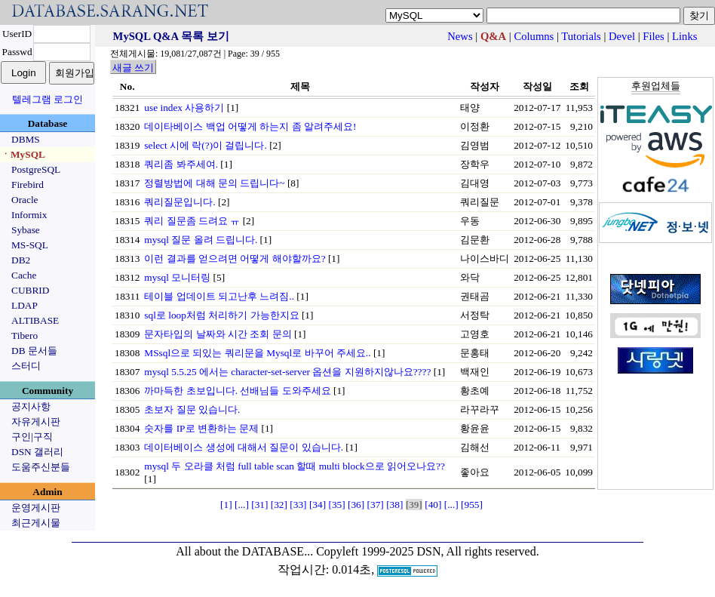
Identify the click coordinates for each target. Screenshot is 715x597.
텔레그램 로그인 (47, 99)
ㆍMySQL (23, 154)
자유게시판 (35, 421)
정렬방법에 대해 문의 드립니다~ (214, 183)
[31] (259, 504)
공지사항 (31, 406)
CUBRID (30, 290)
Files (653, 36)
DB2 (20, 260)
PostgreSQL (35, 169)
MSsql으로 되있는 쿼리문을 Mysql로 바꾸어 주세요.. (257, 353)
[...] (242, 504)
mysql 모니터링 (177, 277)
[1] (226, 504)
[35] (336, 504)
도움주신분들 (40, 466)
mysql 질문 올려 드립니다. (200, 239)
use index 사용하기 (184, 107)
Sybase (25, 229)
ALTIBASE (35, 320)
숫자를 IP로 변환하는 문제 (201, 428)
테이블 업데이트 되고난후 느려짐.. (219, 296)
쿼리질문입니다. (179, 202)
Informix (29, 214)
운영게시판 (35, 507)
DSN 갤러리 (37, 451)
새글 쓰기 (133, 67)
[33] (298, 504)
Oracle (24, 199)
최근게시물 (35, 522)
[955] (472, 504)
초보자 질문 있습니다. (192, 409)
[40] (433, 504)
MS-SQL (29, 245)
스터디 (26, 365)
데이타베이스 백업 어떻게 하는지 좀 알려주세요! (250, 126)
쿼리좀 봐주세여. (181, 164)
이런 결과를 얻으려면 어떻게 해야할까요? (234, 258)
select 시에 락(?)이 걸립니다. (205, 145)
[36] (356, 504)
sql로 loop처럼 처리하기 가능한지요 (221, 315)
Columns (534, 36)
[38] (394, 504)
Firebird (27, 184)
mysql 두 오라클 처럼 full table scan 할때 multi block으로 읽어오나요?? (294, 466)
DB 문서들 (34, 350)
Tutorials (580, 36)
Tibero (24, 335)
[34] (317, 504)
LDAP (24, 305)
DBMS (25, 139)
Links (684, 36)
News (459, 36)
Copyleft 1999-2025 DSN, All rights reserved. (427, 551)
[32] (279, 504)
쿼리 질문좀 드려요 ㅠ (192, 220)
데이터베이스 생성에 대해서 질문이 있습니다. (243, 447)
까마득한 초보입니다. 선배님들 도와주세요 (237, 390)
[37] (375, 504)
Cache (23, 275)
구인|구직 (32, 436)
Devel (622, 36)
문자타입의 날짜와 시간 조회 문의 (217, 334)
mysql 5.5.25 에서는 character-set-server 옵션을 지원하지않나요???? (287, 371)
